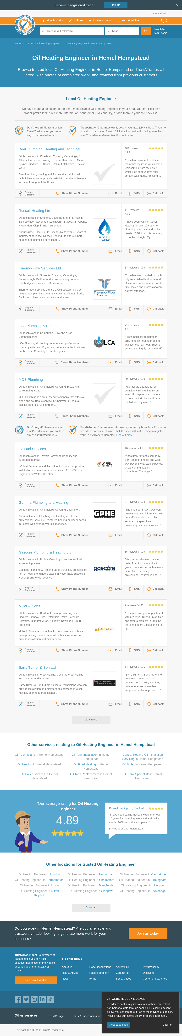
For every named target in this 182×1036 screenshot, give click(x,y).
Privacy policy (151, 967)
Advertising (122, 967)
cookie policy (134, 1015)
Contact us (122, 972)
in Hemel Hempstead (39, 754)
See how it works (35, 980)
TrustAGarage (55, 1016)
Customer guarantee (155, 978)
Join (116, 5)
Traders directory (99, 972)
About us (67, 967)
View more (91, 719)
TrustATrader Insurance (87, 1016)
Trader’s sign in (158, 13)
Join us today (148, 933)
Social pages (123, 978)
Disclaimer (149, 972)
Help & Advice (70, 972)
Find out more (124, 135)
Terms (92, 978)
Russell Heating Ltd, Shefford (126, 808)
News (65, 978)
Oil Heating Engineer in (39, 874)
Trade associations (100, 967)
